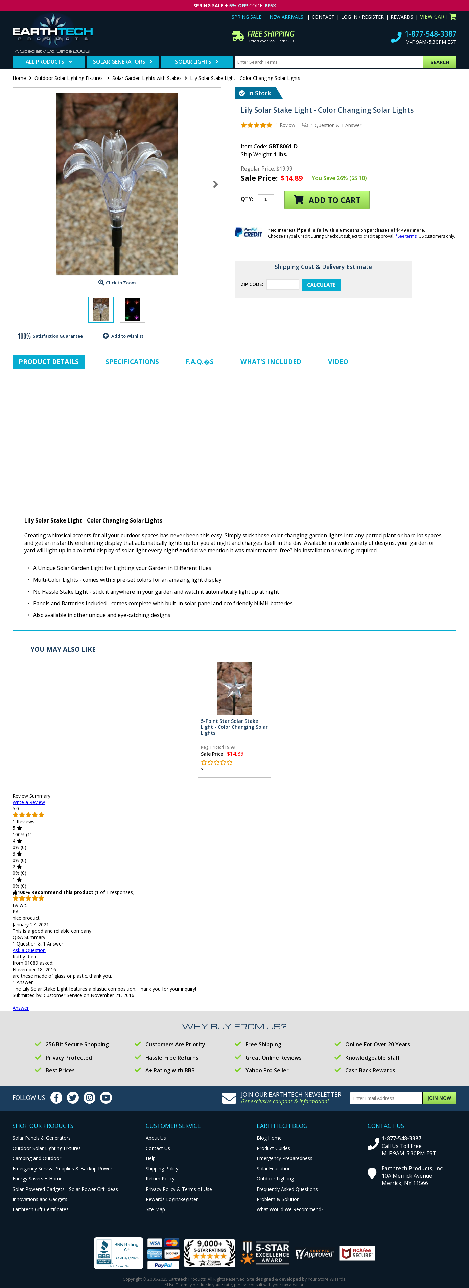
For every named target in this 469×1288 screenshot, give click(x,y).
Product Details (49, 361)
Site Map (155, 1209)
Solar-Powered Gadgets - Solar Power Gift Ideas (65, 1189)
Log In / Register (362, 17)
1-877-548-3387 (430, 34)
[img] (257, 125)
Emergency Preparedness (284, 1158)
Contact (323, 17)
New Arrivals (286, 17)
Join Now (439, 1098)
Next (215, 184)
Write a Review (29, 802)
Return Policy (160, 1178)
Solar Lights (193, 61)
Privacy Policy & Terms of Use (179, 1189)
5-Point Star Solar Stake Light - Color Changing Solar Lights (234, 727)
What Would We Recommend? (290, 1209)
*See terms (406, 236)
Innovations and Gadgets (40, 1199)
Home (19, 78)
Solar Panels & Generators (42, 1138)
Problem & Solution (278, 1199)
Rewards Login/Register (172, 1199)
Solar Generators (119, 61)
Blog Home (269, 1138)
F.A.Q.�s (199, 361)
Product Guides (273, 1148)
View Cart (438, 16)
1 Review (285, 124)
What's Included (270, 361)
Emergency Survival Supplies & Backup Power (62, 1168)
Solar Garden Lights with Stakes (147, 78)
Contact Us (158, 1148)
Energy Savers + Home (38, 1178)
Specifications (132, 361)
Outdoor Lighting (275, 1178)
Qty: (247, 199)
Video (338, 361)
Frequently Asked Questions (287, 1189)
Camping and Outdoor (37, 1158)
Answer (21, 1008)
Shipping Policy (162, 1168)
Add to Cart (327, 200)
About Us (156, 1138)
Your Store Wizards (326, 1279)
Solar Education (274, 1168)
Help (151, 1158)
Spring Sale (246, 17)
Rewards (402, 17)
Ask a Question (29, 950)
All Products (45, 61)
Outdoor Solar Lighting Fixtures (69, 78)
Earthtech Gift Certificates (41, 1209)
